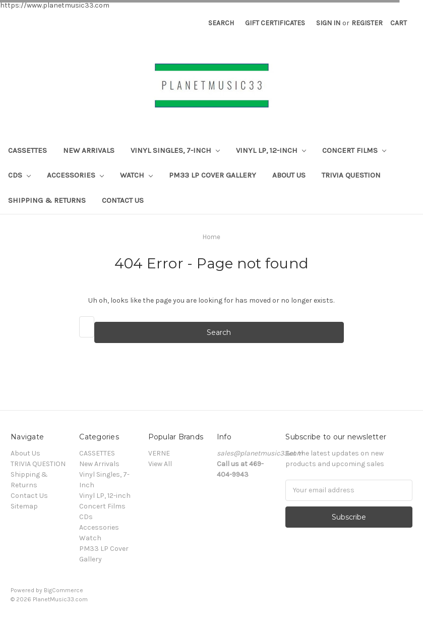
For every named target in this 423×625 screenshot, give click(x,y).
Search (221, 23)
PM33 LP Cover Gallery (212, 175)
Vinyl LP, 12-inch (271, 150)
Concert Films (354, 150)
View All (160, 464)
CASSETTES (27, 150)
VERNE (159, 453)
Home (211, 237)
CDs (19, 175)
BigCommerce (63, 590)
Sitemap (24, 506)
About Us (289, 175)
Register (367, 23)
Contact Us (123, 200)
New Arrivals (88, 150)
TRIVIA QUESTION (351, 175)
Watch (136, 175)
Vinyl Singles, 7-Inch (175, 150)
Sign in (328, 23)
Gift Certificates (275, 23)
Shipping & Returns (47, 200)
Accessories (75, 175)
